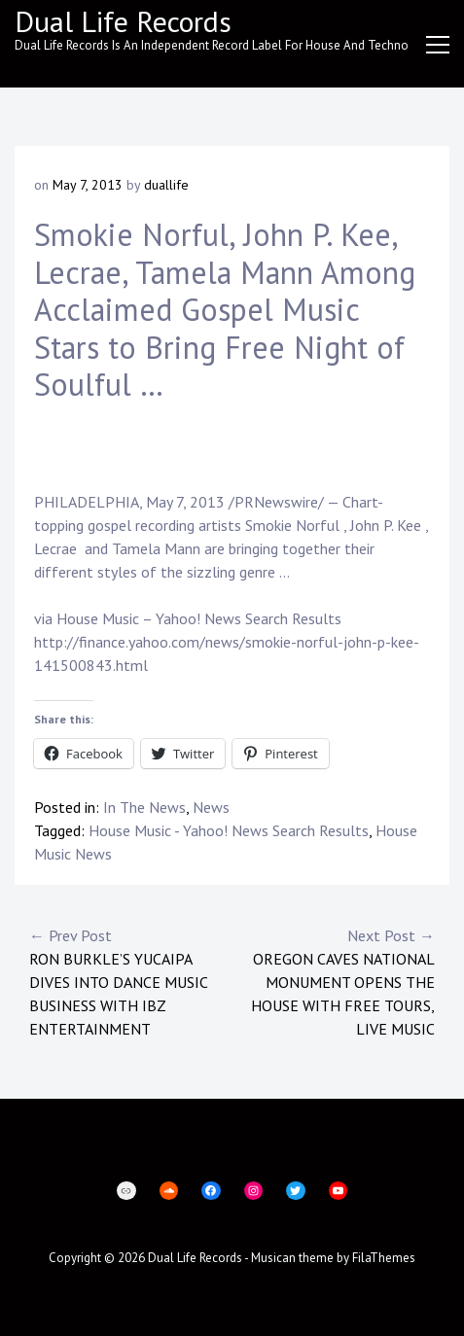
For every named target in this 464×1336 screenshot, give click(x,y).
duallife (166, 184)
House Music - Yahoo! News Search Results (229, 830)
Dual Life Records (123, 21)
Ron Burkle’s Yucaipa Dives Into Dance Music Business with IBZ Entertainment (130, 981)
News (211, 807)
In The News (144, 807)
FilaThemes (383, 1257)
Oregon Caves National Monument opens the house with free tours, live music (334, 981)
